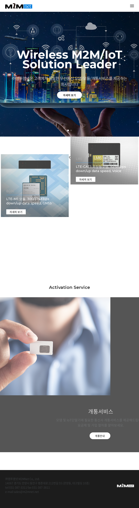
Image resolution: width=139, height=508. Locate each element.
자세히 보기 (69, 95)
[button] (68, 130)
